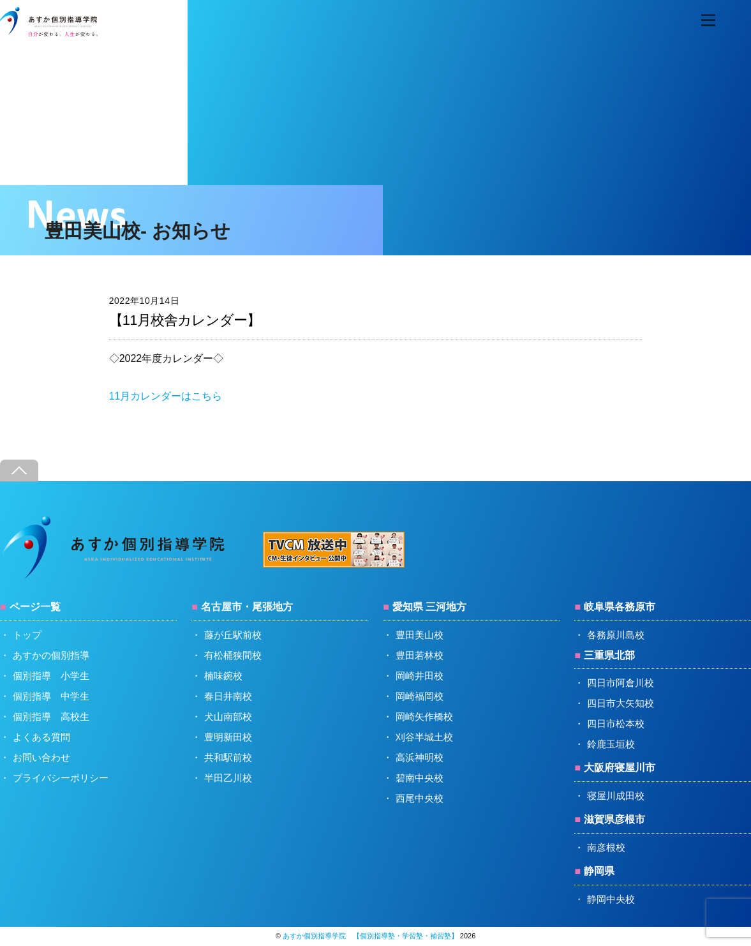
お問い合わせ (41, 757)
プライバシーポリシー (60, 777)
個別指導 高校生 (51, 716)
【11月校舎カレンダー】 (185, 320)
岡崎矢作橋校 (424, 716)
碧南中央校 (419, 777)
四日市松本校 (615, 723)
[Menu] (708, 20)
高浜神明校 (419, 757)
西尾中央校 (419, 798)
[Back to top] (19, 471)
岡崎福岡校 (419, 696)
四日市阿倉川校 (620, 682)
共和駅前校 (228, 757)
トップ (27, 634)
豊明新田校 (228, 737)
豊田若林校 (419, 655)
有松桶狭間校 (233, 655)
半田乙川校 (228, 777)
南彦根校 (606, 847)
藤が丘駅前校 (233, 634)
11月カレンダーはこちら (166, 396)
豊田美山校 (419, 634)
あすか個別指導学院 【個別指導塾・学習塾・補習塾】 (370, 936)
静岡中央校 (611, 899)
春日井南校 (228, 696)
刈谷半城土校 (424, 737)
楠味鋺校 (223, 675)
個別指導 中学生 (51, 696)
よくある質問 (41, 737)
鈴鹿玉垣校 (611, 744)
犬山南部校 (228, 716)
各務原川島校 (615, 634)
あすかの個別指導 (51, 655)
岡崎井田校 (419, 675)
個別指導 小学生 (51, 675)
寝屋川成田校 (615, 795)
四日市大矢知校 (620, 703)
